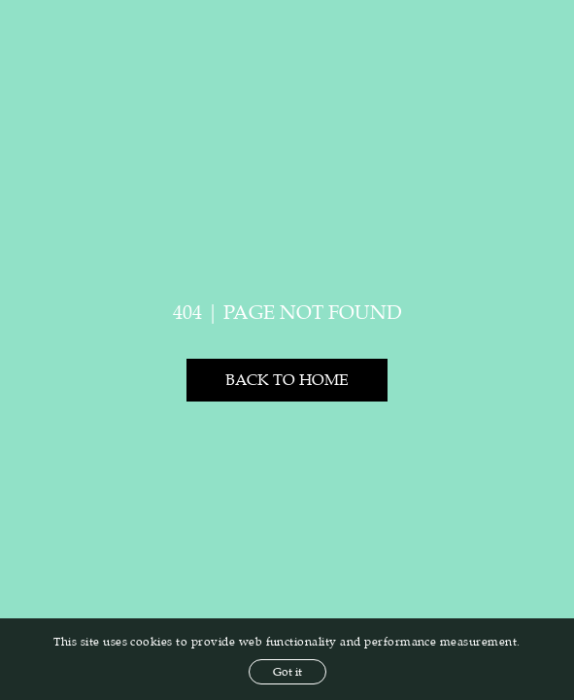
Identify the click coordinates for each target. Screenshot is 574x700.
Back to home (287, 380)
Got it (287, 672)
